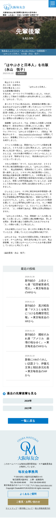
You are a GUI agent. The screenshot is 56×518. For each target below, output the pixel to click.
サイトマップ (11, 509)
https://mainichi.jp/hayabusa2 (30, 134)
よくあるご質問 (28, 494)
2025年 (28, 408)
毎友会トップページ (10, 51)
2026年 (28, 401)
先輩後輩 (41, 51)
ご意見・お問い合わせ (28, 502)
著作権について (26, 509)
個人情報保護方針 (42, 509)
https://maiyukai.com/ (43, 486)
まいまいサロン (28, 51)
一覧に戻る (28, 421)
